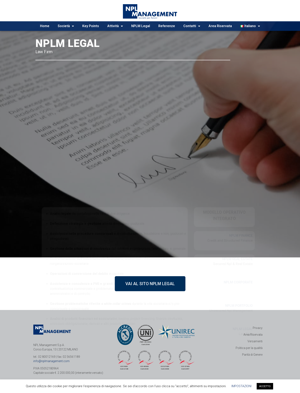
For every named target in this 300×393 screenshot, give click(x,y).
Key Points (90, 26)
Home (44, 26)
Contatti (191, 26)
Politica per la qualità (249, 348)
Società (66, 26)
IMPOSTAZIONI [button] (241, 386)
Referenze (166, 26)
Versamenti (255, 341)
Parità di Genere (252, 354)
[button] (150, 283)
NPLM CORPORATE (238, 236)
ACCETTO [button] (265, 386)
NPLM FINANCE (241, 189)
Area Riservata (220, 26)
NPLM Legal (140, 26)
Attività (115, 26)
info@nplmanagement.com (51, 361)
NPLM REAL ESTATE (237, 212)
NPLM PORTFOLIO (239, 259)
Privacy (257, 328)
